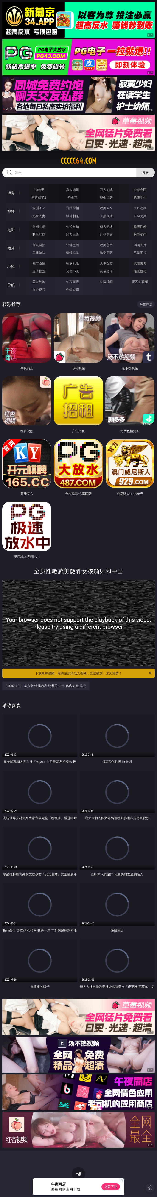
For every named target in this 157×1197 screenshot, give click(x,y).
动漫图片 (140, 245)
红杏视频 (38, 289)
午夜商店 (72, 282)
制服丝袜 (38, 234)
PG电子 (39, 189)
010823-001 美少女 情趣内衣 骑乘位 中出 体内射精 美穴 (46, 686)
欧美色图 (106, 245)
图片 (11, 248)
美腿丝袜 (38, 253)
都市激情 (38, 263)
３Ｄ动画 (140, 208)
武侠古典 (140, 263)
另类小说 (72, 271)
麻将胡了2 (38, 197)
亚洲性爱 (38, 226)
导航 (11, 285)
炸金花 (72, 197)
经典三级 (72, 234)
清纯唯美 (72, 253)
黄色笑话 (106, 271)
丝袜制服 (72, 216)
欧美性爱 (140, 226)
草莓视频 (106, 282)
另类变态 (140, 234)
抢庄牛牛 (140, 197)
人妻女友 (106, 263)
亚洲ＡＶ (38, 208)
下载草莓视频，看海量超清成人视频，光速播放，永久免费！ (93, 673)
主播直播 (106, 216)
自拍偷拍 (72, 208)
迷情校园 (38, 271)
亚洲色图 (72, 245)
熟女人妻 (38, 216)
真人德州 (72, 189)
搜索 (145, 172)
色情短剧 (72, 289)
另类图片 (140, 253)
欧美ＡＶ (106, 208)
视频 (11, 211)
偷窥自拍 (38, 245)
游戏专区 (140, 189)
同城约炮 (38, 282)
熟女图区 (106, 253)
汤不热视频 (140, 282)
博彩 (11, 192)
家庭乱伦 (72, 263)
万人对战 (106, 189)
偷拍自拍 (72, 226)
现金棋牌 (106, 197)
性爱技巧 (140, 271)
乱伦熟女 (106, 234)
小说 (11, 266)
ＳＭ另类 (140, 216)
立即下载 (110, 1187)
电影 (11, 229)
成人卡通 (106, 226)
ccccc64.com (78, 160)
